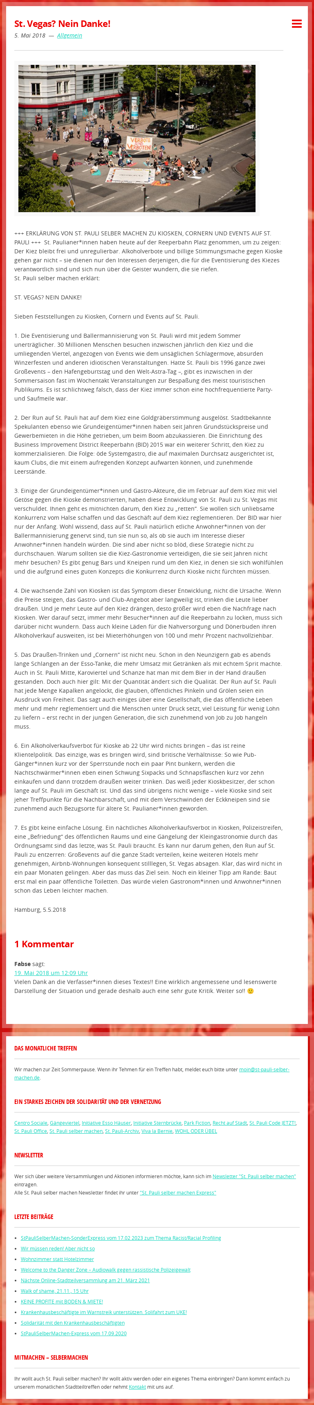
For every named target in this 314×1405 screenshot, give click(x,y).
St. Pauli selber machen (76, 1131)
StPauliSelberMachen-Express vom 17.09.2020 (74, 1333)
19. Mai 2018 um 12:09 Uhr (51, 973)
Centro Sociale (30, 1122)
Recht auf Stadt (230, 1122)
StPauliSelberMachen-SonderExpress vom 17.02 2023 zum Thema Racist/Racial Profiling (121, 1237)
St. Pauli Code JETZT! (272, 1122)
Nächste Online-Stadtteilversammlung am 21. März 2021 (85, 1280)
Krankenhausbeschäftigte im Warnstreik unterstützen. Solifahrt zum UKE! (104, 1312)
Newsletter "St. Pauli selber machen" (254, 1176)
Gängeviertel (64, 1122)
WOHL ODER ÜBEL (196, 1131)
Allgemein (69, 35)
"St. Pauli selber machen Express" (178, 1192)
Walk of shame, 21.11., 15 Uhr (55, 1291)
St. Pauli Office (30, 1131)
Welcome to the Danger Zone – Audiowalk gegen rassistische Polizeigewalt (106, 1269)
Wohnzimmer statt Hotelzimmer (57, 1259)
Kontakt (137, 1386)
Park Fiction (197, 1122)
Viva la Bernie (157, 1131)
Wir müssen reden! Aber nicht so (58, 1248)
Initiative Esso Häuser (106, 1122)
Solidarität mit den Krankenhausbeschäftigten (73, 1322)
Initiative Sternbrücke (157, 1122)
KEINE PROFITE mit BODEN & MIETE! (62, 1301)
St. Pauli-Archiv (122, 1131)
